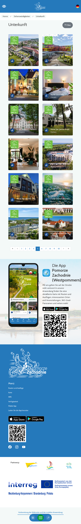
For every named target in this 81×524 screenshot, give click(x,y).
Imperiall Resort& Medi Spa (28, 233)
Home (5, 16)
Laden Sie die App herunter (18, 410)
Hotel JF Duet (22, 164)
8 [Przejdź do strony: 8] (50, 249)
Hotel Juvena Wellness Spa (62, 164)
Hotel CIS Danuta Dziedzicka (29, 94)
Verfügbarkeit (13, 402)
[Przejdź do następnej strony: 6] (63, 249)
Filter (67, 25)
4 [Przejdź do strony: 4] (33, 249)
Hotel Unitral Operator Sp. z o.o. (64, 198)
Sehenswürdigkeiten (22, 16)
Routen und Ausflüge (16, 388)
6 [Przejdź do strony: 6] (41, 249)
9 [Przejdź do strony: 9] (54, 249)
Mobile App (12, 406)
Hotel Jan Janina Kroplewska (63, 129)
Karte (10, 393)
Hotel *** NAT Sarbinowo (27, 60)
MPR (9, 397)
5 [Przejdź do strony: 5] (37, 249)
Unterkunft (40, 16)
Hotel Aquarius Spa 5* (60, 60)
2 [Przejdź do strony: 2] (25, 249)
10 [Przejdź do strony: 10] (59, 249)
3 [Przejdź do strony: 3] (29, 249)
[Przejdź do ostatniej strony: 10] (68, 249)
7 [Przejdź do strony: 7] (45, 249)
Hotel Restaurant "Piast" (27, 198)
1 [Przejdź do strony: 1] (21, 249)
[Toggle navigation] (40, 517)
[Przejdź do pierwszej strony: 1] (12, 249)
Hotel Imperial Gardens (26, 129)
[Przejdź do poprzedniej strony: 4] (17, 249)
